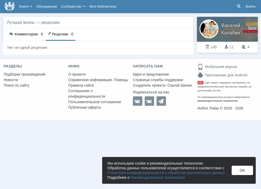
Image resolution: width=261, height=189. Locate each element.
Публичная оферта (84, 107)
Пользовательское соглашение (94, 102)
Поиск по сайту (16, 85)
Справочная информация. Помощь (98, 80)
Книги (25, 6)
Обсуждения (46, 6)
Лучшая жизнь (21, 22)
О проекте (77, 74)
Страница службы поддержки (158, 80)
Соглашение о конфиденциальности (86, 93)
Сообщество (73, 6)
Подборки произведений (24, 74)
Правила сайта (81, 85)
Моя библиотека (103, 6)
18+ (200, 82)
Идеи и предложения (151, 74)
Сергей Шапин (179, 85)
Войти (250, 6)
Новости (11, 80)
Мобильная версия (217, 67)
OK (242, 170)
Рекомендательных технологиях (157, 177)
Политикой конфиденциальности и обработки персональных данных (166, 173)
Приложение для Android (222, 75)
